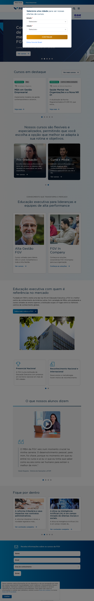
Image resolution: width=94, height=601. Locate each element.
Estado (30, 18)
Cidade (30, 26)
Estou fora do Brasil (34, 42)
